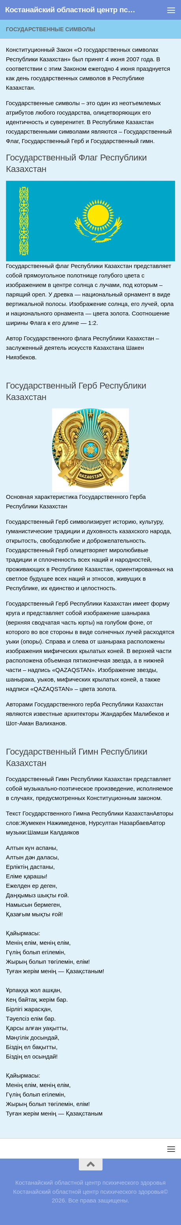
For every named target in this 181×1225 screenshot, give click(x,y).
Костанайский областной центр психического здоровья (70, 10)
